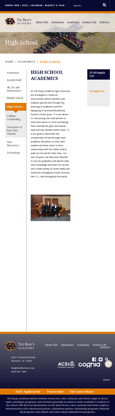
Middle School (15, 98)
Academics (73, 22)
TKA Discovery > (13, 144)
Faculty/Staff (14, 80)
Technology (13, 152)
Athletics (104, 22)
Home (9, 61)
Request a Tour (55, 5)
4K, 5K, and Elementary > (14, 89)
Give (25, 5)
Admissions (57, 22)
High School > (15, 106)
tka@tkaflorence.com (23, 368)
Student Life (89, 22)
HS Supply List (97, 91)
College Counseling (14, 117)
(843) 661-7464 (18, 371)
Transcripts (55, 391)
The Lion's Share (82, 391)
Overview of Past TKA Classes (14, 130)
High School (50, 61)
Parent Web (12, 5)
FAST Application (28, 391)
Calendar (36, 5)
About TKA (42, 22)
